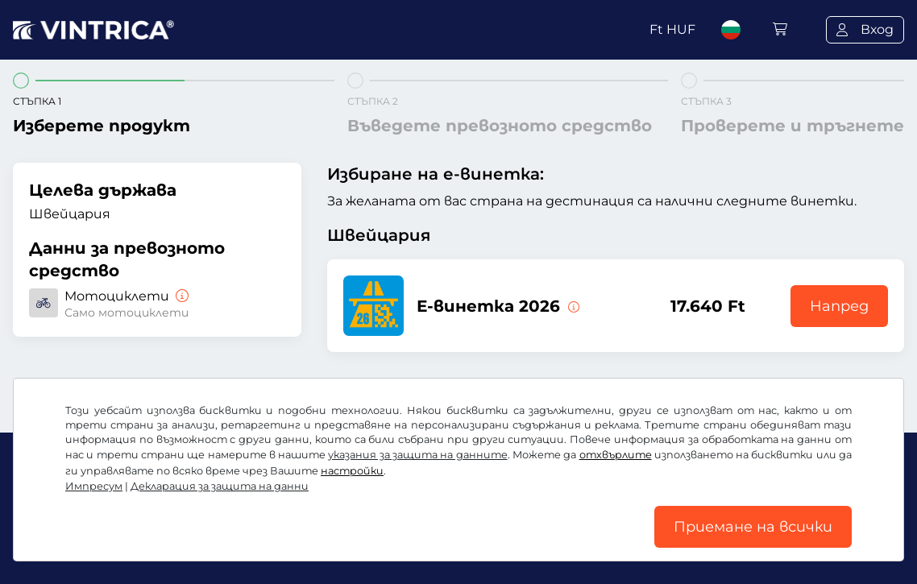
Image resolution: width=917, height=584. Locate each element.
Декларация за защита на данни (220, 486)
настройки (352, 471)
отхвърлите (615, 455)
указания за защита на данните (417, 455)
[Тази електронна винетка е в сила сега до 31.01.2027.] (572, 306)
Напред (839, 306)
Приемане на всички (753, 527)
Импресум (93, 486)
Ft (672, 29)
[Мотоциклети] (180, 296)
